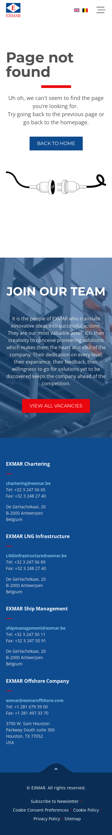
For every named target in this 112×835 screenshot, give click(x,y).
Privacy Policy (46, 818)
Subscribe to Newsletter (55, 801)
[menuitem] (77, 10)
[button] (101, 10)
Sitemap (73, 818)
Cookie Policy (86, 810)
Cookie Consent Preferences (41, 810)
